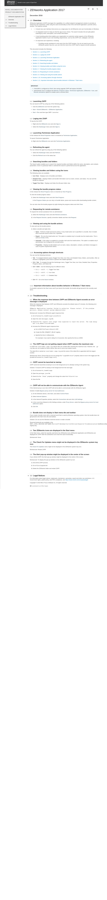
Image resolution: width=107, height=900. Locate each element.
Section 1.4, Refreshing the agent (42, 60)
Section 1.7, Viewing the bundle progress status (47, 69)
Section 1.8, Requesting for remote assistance (46, 72)
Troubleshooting (13, 22)
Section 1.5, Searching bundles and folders (45, 63)
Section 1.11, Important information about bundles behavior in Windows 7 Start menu (57, 80)
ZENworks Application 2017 (16, 16)
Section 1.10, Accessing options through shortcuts (47, 77)
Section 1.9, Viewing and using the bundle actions (47, 74)
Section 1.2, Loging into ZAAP (41, 55)
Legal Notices (12, 26)
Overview (11, 19)
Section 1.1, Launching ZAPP (41, 52)
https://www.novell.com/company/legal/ (76, 480)
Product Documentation (14, 12)
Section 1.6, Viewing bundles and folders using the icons (49, 66)
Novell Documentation (14, 9)
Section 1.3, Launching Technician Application (46, 57)
